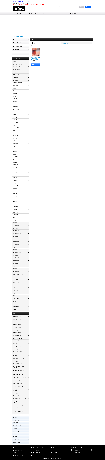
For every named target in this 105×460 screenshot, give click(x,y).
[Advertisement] (52, 24)
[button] (86, 13)
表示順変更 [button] (65, 43)
